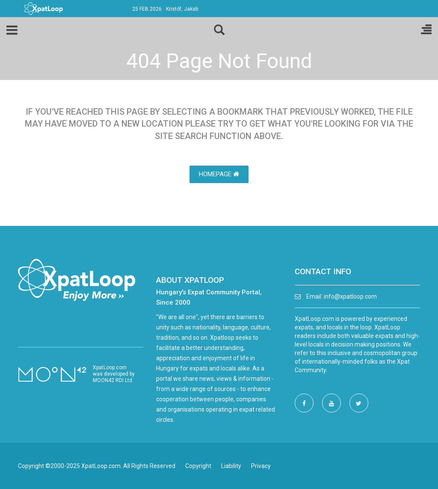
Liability (231, 465)
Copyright (198, 465)
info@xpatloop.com (350, 296)
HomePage (219, 174)
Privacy (261, 465)
